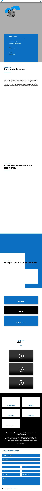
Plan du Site (31, 487)
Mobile (10, 55)
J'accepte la (10, 425)
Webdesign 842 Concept (28, 488)
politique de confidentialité (12, 425)
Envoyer (37, 429)
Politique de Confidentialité (21, 487)
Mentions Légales (11, 487)
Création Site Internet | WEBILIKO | (14, 488)
